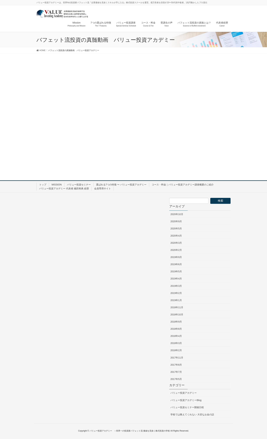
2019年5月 (176, 271)
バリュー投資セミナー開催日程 (187, 407)
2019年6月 (176, 264)
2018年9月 (176, 321)
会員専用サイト (102, 188)
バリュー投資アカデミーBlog (185, 400)
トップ (42, 184)
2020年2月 (176, 250)
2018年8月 (176, 328)
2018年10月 (176, 314)
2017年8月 (176, 364)
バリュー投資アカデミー (183, 392)
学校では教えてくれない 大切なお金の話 (192, 414)
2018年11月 (176, 307)
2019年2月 (176, 293)
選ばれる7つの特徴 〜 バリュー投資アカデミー (121, 184)
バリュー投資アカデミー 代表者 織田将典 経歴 (64, 188)
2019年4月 (176, 278)
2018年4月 (176, 336)
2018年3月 (176, 343)
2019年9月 (176, 257)
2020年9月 (176, 221)
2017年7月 (176, 372)
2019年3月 (176, 286)
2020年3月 (176, 242)
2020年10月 (176, 214)
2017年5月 (176, 379)
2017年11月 (176, 357)
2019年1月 (176, 300)
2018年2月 (176, 350)
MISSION (57, 184)
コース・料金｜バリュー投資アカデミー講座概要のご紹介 (183, 184)
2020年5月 (176, 228)
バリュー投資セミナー (79, 184)
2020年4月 (176, 235)
